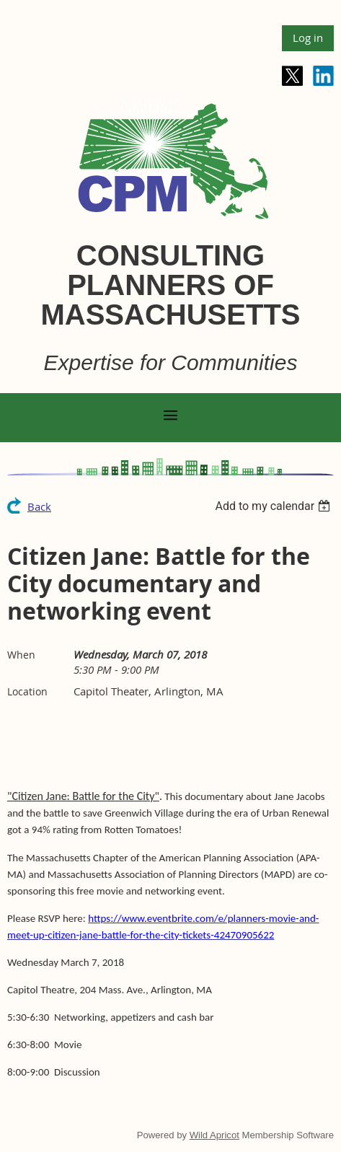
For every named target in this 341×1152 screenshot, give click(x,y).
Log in (308, 37)
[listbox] (274, 506)
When (21, 654)
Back (39, 506)
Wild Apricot (214, 1135)
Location (27, 691)
